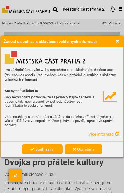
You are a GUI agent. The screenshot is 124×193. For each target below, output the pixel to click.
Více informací (103, 134)
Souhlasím (42, 149)
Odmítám (83, 149)
